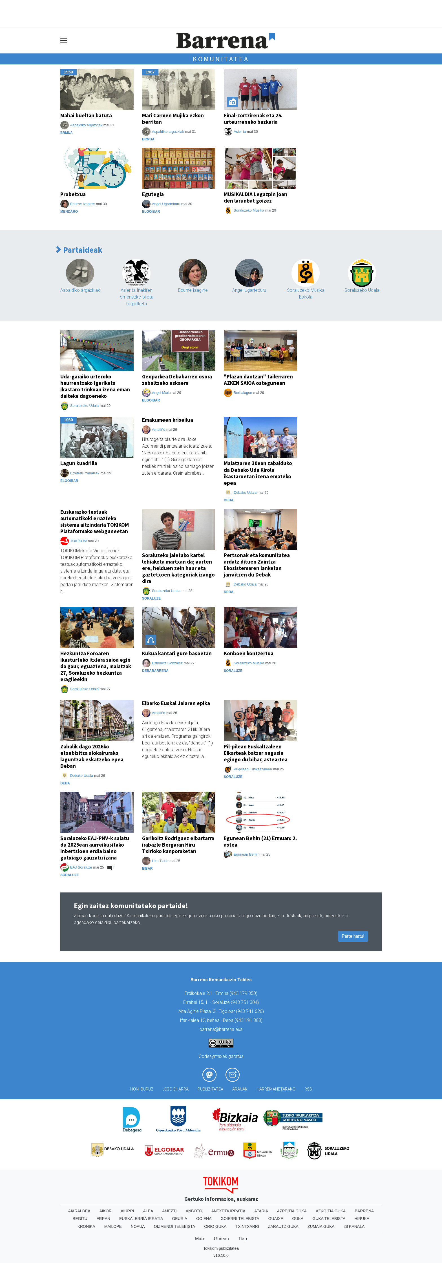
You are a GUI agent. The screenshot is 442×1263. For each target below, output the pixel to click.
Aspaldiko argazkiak (86, 125)
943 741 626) (250, 1011)
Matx (200, 1238)
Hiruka (361, 1218)
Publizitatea (210, 1089)
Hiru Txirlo (160, 861)
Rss (308, 1089)
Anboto (194, 1211)
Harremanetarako (276, 1089)
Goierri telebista (239, 1218)
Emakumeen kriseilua (167, 419)
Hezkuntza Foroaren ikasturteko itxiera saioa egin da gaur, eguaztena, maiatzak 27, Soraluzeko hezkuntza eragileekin (95, 666)
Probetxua (73, 194)
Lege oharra (175, 1089)
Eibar (147, 869)
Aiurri (127, 1211)
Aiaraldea (79, 1211)
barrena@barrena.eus (221, 1029)
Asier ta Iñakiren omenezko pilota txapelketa (136, 297)
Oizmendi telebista (174, 1226)
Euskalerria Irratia (141, 1218)
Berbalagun (243, 393)
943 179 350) (244, 993)
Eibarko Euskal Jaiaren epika (176, 703)
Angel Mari (160, 393)
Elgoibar (151, 212)
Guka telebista (328, 1218)
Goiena (203, 1218)
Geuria (179, 1218)
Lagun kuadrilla (78, 463)
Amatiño (158, 429)
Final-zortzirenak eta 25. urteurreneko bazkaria (253, 118)
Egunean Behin (246, 854)
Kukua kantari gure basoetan (177, 653)
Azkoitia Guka (331, 1211)
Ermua (66, 133)
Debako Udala (245, 492)
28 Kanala (354, 1226)
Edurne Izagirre (82, 204)
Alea (148, 1211)
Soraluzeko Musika (249, 210)
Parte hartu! (353, 936)
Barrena (364, 1211)
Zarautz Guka (283, 1226)
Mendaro (69, 212)
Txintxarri (247, 1226)
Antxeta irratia (228, 1211)
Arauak (239, 1089)
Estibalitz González (167, 663)
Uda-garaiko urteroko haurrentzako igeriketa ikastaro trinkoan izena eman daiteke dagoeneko (95, 386)
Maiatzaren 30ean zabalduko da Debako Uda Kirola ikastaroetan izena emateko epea (258, 473)
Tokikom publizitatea (221, 1248)
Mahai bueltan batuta (86, 115)
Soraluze (151, 598)
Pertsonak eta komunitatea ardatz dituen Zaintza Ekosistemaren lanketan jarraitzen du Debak (257, 565)
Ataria (261, 1211)
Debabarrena (155, 671)
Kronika (86, 1226)
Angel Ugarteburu (166, 204)
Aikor (105, 1211)
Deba (228, 500)
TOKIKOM (78, 541)
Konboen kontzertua (248, 653)
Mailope (113, 1226)
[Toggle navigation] (64, 41)
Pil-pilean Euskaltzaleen (253, 769)
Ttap (242, 1238)
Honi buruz (141, 1089)
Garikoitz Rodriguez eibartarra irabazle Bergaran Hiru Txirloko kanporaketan (178, 844)
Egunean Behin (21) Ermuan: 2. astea (260, 841)
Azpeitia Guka (292, 1211)
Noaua (138, 1226)
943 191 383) (249, 1020)
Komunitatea (221, 59)
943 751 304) (245, 1002)
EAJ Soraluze (81, 867)
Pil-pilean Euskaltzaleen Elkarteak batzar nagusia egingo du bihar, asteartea (256, 753)
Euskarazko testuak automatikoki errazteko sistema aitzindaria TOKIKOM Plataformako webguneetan (94, 521)
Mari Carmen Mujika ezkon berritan (173, 118)
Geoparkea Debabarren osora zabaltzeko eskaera (177, 379)
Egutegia (153, 194)
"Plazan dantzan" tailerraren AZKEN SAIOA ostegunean (258, 379)
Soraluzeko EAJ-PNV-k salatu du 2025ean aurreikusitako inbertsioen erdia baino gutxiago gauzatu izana (94, 848)
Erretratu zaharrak (84, 473)
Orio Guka (215, 1226)
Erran (103, 1218)
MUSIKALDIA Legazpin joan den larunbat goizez (255, 197)
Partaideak (79, 250)
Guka (298, 1218)
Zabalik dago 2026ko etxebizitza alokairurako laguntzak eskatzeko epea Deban (91, 756)
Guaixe (275, 1218)
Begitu (80, 1218)
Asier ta (240, 131)
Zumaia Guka (321, 1226)
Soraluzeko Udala (361, 290)
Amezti (169, 1211)
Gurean (221, 1238)
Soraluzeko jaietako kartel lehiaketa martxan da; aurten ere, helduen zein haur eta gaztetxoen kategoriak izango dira (178, 568)
